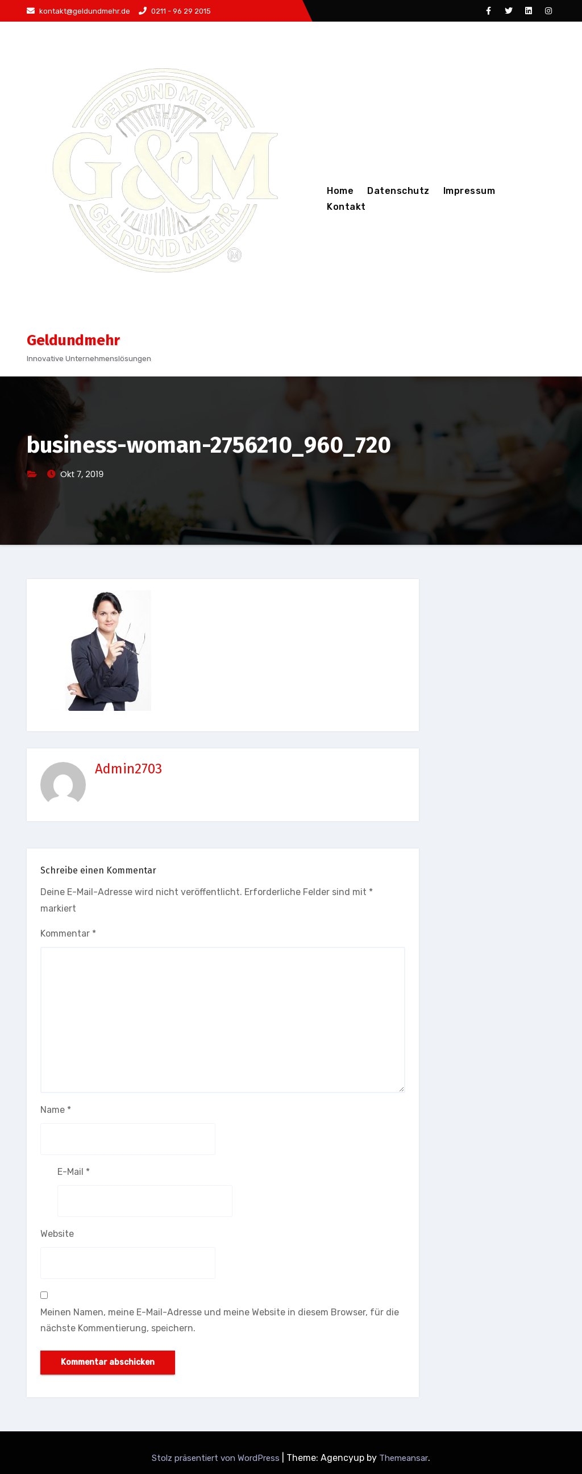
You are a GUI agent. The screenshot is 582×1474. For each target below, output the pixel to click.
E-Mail (73, 1171)
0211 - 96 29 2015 (175, 11)
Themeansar (403, 1458)
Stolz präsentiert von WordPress (217, 1458)
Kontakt (346, 206)
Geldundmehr (73, 340)
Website (57, 1233)
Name (55, 1109)
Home (340, 190)
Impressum (469, 190)
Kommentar (68, 933)
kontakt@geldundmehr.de (78, 11)
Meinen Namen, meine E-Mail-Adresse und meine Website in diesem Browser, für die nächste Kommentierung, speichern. (219, 1320)
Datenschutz (398, 190)
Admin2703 (128, 769)
